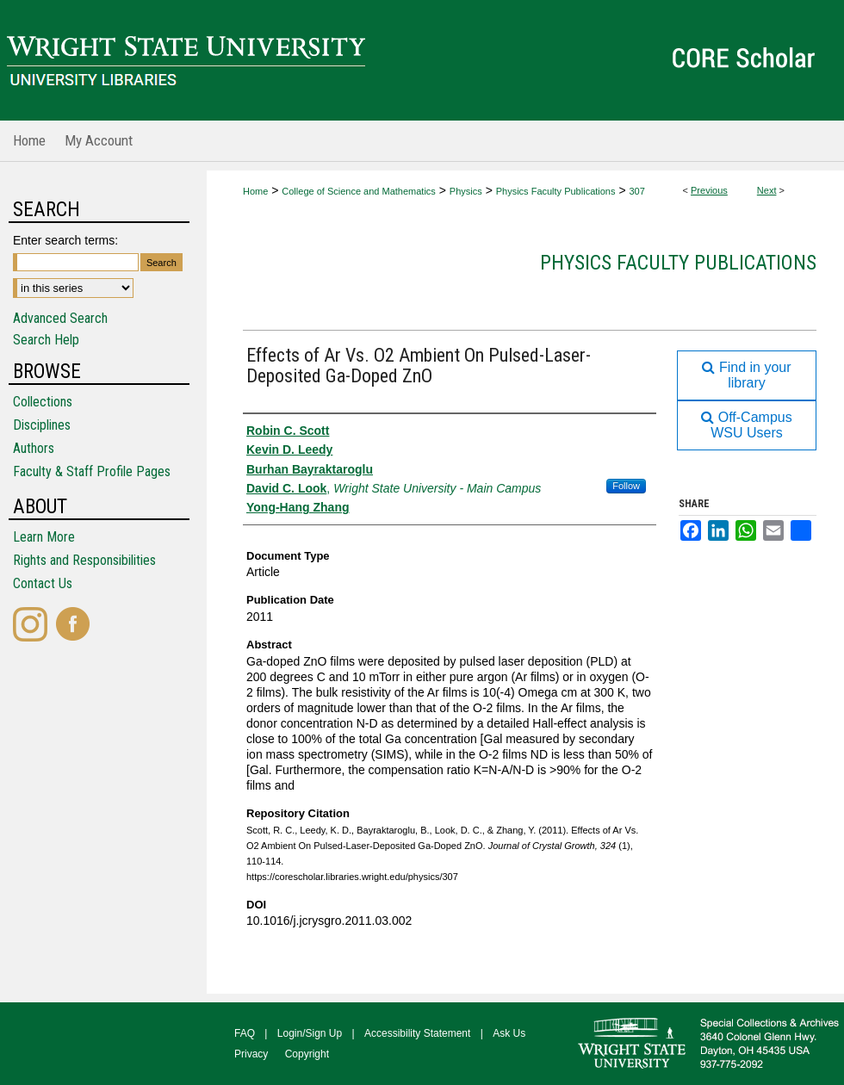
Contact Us (42, 583)
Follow (626, 485)
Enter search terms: (65, 240)
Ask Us (509, 1033)
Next (767, 190)
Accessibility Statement (417, 1033)
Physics (466, 191)
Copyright (307, 1054)
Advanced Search (60, 318)
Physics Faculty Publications (556, 191)
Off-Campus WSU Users (746, 425)
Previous (709, 190)
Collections (42, 402)
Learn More (44, 537)
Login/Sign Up (309, 1033)
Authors (33, 448)
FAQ (244, 1033)
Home (255, 191)
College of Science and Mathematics (359, 191)
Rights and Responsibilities (84, 560)
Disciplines (42, 425)
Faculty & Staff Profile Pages (92, 471)
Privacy (251, 1054)
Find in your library (746, 375)
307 (636, 191)
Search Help (46, 340)
